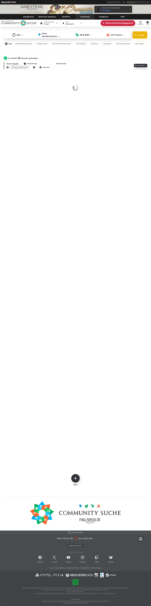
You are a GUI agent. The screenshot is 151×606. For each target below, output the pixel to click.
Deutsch (132, 2)
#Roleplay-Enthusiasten (23, 44)
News (55, 562)
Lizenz (51, 568)
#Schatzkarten (81, 44)
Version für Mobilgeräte (77, 532)
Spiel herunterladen (75, 546)
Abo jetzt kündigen (96, 568)
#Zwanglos (107, 44)
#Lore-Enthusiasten (123, 44)
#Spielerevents (42, 44)
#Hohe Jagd (139, 44)
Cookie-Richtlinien (85, 568)
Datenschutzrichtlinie (72, 568)
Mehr (75, 480)
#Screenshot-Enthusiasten (61, 44)
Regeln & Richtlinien (60, 568)
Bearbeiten (140, 66)
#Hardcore (95, 44)
